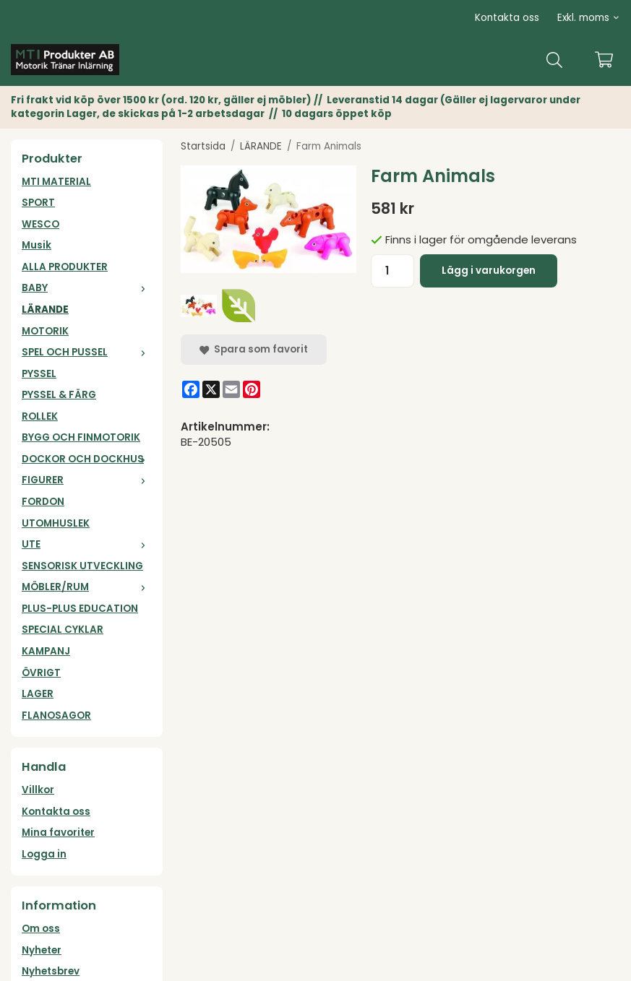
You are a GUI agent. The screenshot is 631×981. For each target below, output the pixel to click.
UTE (87, 544)
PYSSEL (39, 374)
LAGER (37, 694)
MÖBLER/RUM (87, 587)
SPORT (38, 202)
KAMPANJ (46, 651)
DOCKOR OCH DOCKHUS (87, 459)
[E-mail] (231, 389)
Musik (36, 245)
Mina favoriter (58, 832)
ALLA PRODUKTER (65, 267)
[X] (211, 389)
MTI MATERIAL (56, 182)
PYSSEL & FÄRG (59, 395)
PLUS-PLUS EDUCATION (80, 608)
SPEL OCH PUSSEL (87, 352)
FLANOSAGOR (56, 715)
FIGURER (87, 480)
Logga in (44, 854)
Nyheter (41, 950)
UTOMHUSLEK (56, 523)
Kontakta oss (507, 18)
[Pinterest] (251, 389)
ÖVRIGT (41, 673)
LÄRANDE (45, 309)
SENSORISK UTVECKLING (82, 566)
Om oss (41, 928)
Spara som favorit (253, 349)
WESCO (40, 224)
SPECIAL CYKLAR (62, 629)
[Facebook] (191, 389)
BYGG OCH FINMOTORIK (81, 437)
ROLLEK (40, 416)
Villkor (38, 790)
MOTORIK (45, 331)
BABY (87, 288)
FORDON (43, 502)
